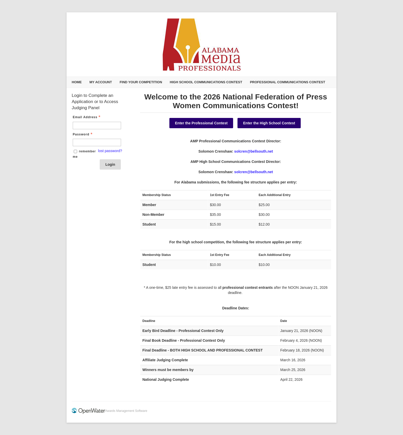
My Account (100, 82)
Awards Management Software (126, 411)
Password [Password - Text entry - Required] (83, 134)
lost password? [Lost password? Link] (110, 151)
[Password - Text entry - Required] (97, 142)
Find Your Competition (141, 82)
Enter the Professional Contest (201, 123)
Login (110, 164)
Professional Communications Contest (287, 82)
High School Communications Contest (206, 82)
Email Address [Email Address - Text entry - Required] (87, 117)
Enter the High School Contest (269, 123)
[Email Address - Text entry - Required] (97, 125)
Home (77, 82)
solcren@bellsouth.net (253, 151)
